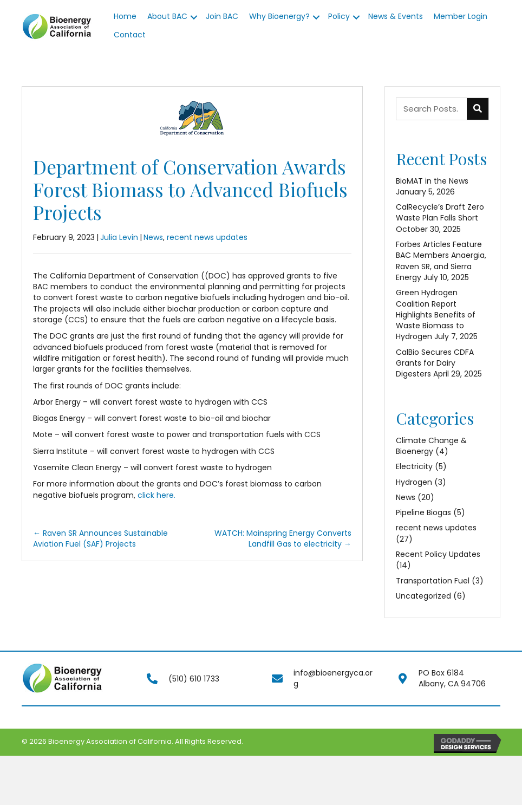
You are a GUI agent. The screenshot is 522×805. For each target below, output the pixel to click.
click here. (156, 495)
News (153, 237)
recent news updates (207, 237)
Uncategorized (423, 595)
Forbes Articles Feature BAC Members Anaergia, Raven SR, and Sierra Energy (441, 261)
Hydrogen (414, 482)
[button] (194, 17)
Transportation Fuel (432, 580)
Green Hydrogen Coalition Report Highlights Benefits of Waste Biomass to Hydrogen (435, 314)
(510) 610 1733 (193, 678)
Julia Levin (119, 237)
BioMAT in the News (432, 181)
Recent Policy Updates (438, 554)
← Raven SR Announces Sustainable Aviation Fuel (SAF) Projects (100, 538)
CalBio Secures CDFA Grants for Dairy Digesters (435, 363)
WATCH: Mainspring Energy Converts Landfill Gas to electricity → (282, 538)
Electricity (414, 466)
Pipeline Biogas (423, 512)
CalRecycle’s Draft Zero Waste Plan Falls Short (440, 212)
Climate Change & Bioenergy (431, 446)
